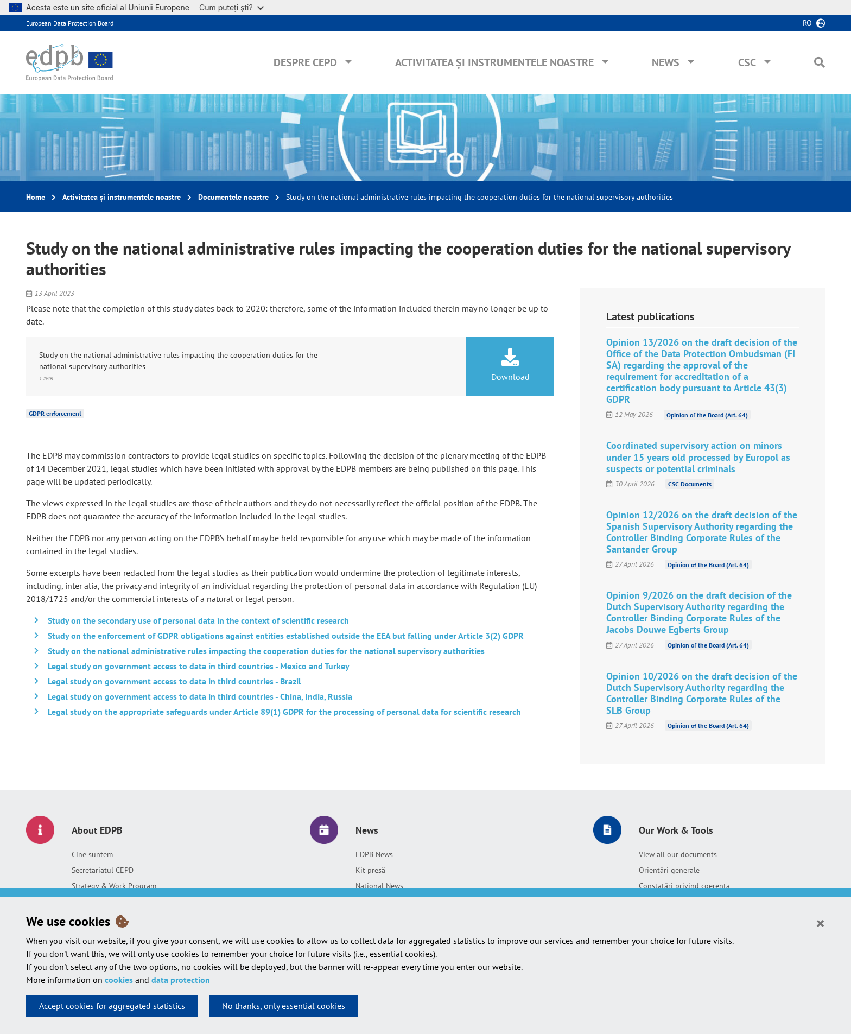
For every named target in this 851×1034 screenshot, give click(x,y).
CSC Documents (690, 484)
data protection (180, 979)
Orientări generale (669, 870)
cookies (119, 979)
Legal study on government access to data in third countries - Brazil (174, 681)
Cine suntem (92, 854)
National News (379, 886)
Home (35, 197)
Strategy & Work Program (114, 886)
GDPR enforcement (55, 413)
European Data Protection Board (69, 23)
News (665, 62)
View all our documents (678, 854)
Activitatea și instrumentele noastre (494, 62)
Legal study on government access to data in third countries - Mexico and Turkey (199, 666)
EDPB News (374, 854)
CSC (747, 62)
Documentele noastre (233, 197)
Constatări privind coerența (684, 886)
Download (510, 365)
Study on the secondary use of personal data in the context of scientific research (198, 620)
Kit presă (370, 870)
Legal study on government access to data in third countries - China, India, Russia (200, 696)
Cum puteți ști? (231, 7)
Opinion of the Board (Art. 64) (707, 414)
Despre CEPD (305, 62)
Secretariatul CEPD (103, 870)
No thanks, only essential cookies (283, 1005)
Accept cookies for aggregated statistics (112, 1005)
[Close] (820, 922)
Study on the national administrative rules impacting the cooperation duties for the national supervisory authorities (266, 650)
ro (807, 23)
